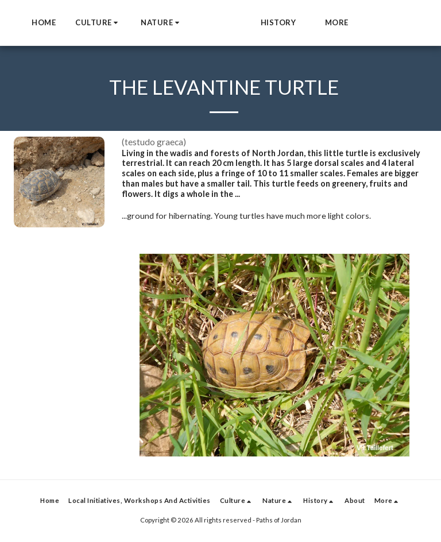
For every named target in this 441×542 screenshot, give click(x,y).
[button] (139, 23)
